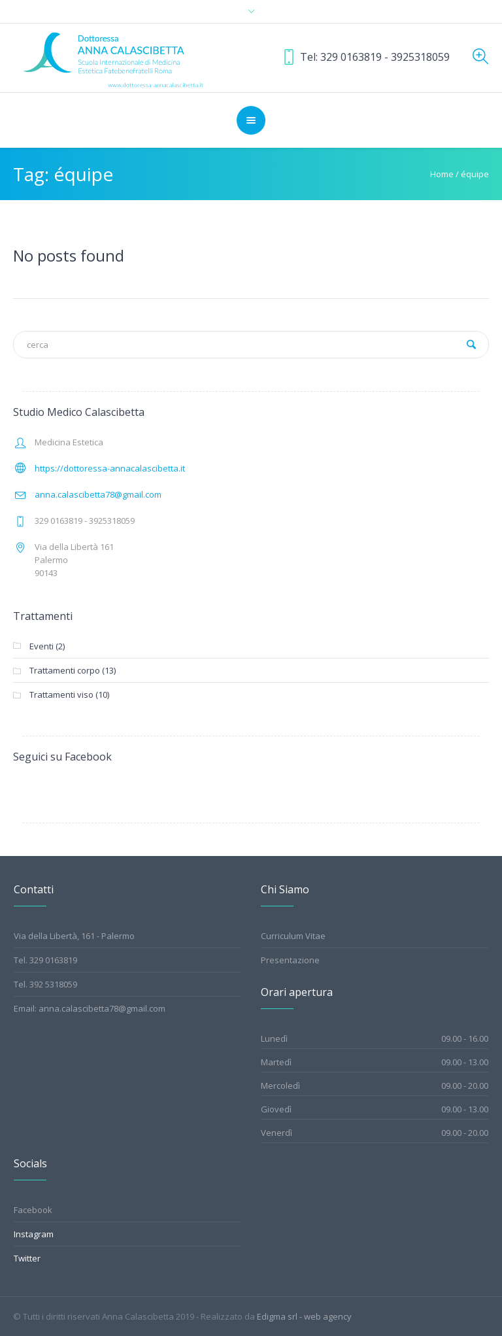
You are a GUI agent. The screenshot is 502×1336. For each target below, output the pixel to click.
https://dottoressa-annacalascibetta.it (110, 468)
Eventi (41, 646)
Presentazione (290, 960)
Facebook (33, 1210)
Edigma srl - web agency (304, 1316)
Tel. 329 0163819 (45, 960)
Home (442, 174)
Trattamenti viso (61, 694)
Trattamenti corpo (64, 670)
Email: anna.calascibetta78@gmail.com (89, 1008)
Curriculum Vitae (293, 936)
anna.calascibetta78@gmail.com (98, 494)
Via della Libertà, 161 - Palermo (74, 936)
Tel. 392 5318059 (45, 984)
